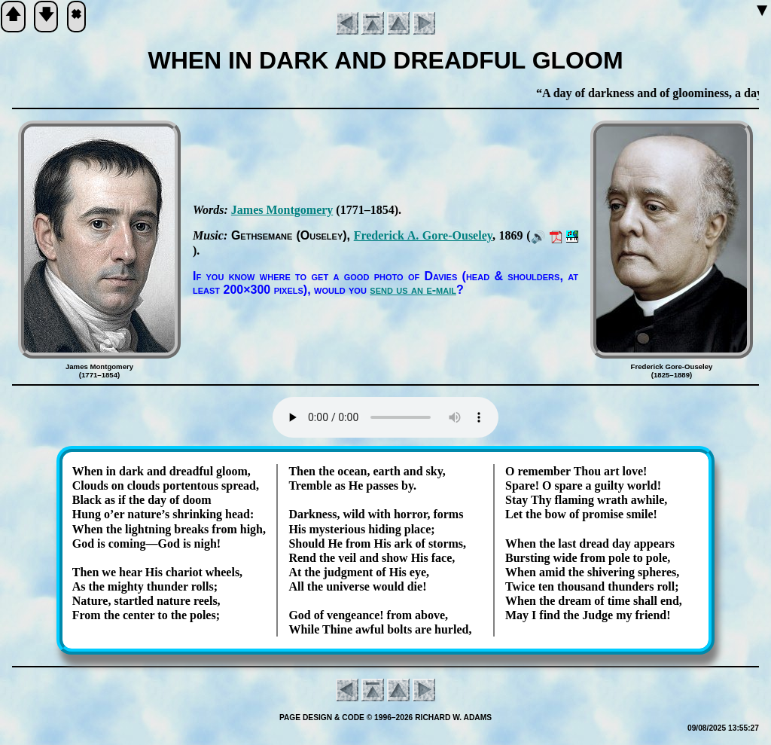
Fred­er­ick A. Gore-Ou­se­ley (423, 235)
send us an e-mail (413, 289)
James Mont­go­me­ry (282, 209)
